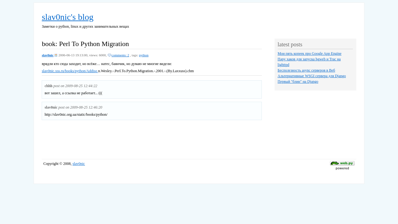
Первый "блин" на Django (298, 81)
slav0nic (47, 55)
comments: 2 (120, 55)
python (144, 55)
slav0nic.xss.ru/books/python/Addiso (70, 71)
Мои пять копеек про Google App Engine (309, 53)
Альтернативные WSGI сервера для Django (312, 76)
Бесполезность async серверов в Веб (306, 70)
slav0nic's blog (67, 17)
